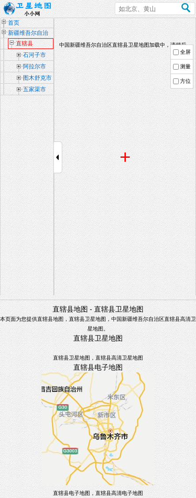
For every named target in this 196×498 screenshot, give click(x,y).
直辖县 (24, 43)
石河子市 (34, 55)
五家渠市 (34, 89)
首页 (13, 22)
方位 (185, 81)
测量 (185, 66)
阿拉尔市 (34, 66)
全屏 (185, 52)
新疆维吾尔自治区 (28, 34)
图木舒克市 (37, 77)
